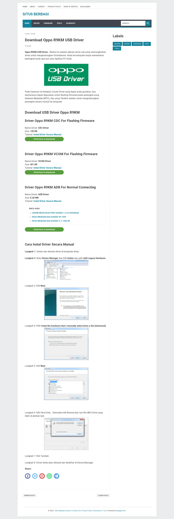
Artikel (117, 44)
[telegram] (56, 476)
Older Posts (103, 495)
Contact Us (76, 511)
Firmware (48, 23)
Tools (59, 23)
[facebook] (27, 476)
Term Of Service (70, 7)
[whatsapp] (49, 476)
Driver (37, 23)
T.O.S (104, 511)
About (32, 7)
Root (147, 44)
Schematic (70, 23)
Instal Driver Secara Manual (47, 134)
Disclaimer (85, 7)
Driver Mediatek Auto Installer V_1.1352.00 (51, 221)
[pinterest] (42, 476)
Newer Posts (29, 495)
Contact (41, 7)
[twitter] (35, 476)
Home (25, 7)
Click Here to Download (44, 139)
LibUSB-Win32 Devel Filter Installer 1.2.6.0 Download (55, 213)
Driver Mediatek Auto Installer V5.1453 (49, 217)
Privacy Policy (54, 7)
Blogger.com (121, 511)
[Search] (133, 23)
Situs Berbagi (36, 14)
